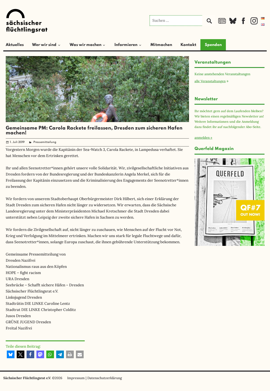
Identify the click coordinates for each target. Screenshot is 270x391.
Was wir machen (85, 45)
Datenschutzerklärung (104, 378)
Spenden (213, 45)
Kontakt (188, 45)
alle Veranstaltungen (210, 81)
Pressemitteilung (44, 142)
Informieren (125, 45)
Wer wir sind (44, 45)
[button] (10, 354)
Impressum (76, 378)
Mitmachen (161, 45)
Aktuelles (15, 45)
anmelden (202, 137)
